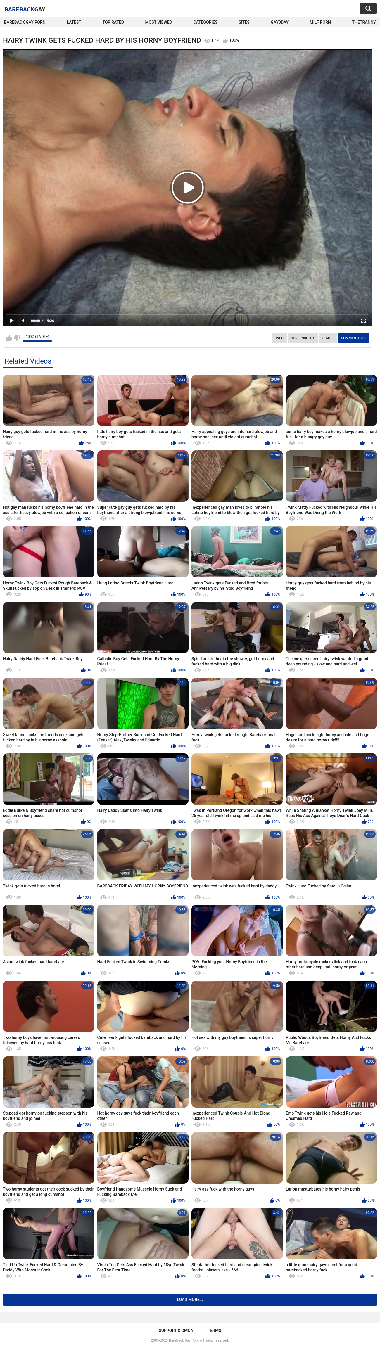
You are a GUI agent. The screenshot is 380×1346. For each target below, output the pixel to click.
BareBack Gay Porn (184, 1340)
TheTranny (364, 22)
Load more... (190, 1299)
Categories (205, 22)
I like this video (9, 338)
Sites (244, 22)
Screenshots (303, 338)
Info (280, 338)
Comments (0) (353, 338)
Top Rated (113, 22)
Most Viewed (158, 22)
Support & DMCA (176, 1330)
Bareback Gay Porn (25, 22)
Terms (214, 1330)
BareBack (24, 9)
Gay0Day (280, 22)
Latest (74, 22)
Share (328, 338)
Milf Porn (320, 22)
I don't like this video (17, 338)
